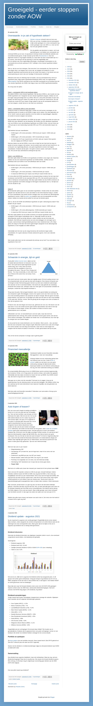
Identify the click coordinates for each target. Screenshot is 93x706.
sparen (68, 192)
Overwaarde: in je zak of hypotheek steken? (29, 35)
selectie (69, 190)
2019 (68, 127)
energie (69, 160)
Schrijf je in (75, 48)
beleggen (69, 144)
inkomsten (69, 170)
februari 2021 (72, 119)
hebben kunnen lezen (20, 261)
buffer (68, 148)
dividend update (16, 679)
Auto (13, 508)
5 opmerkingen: (36, 340)
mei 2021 (71, 112)
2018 (68, 129)
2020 (68, 124)
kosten (68, 176)
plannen (69, 182)
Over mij (48, 27)
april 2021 (71, 114)
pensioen (69, 180)
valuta (68, 198)
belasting (69, 142)
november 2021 (73, 82)
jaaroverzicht (70, 172)
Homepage (9, 27)
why (68, 202)
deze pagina (14, 640)
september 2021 (73, 87)
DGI (68, 152)
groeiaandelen (70, 164)
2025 (68, 69)
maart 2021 (72, 117)
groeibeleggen (70, 166)
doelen (68, 158)
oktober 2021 (72, 85)
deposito (69, 150)
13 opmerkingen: (37, 248)
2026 (68, 66)
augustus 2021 (73, 105)
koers (68, 174)
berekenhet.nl (44, 56)
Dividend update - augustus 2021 (24, 516)
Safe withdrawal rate (72, 188)
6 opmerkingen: (36, 676)
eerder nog (28, 196)
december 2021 (73, 80)
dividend (69, 154)
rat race (69, 184)
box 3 (68, 146)
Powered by (75, 54)
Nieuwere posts (12, 684)
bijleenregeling (12, 81)
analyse (69, 138)
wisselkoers (70, 204)
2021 (68, 78)
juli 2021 (71, 108)
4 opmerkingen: (36, 398)
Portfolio (33, 27)
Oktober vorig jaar (35, 39)
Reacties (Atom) (20, 686)
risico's (68, 186)
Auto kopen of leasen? (19, 406)
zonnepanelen (70, 206)
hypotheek (69, 168)
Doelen (41, 27)
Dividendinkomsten (22, 27)
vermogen (69, 200)
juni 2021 (71, 110)
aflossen (69, 136)
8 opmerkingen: (36, 506)
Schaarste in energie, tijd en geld (24, 257)
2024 (68, 71)
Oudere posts (55, 684)
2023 (68, 73)
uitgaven (69, 196)
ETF (68, 162)
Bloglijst (56, 27)
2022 (68, 76)
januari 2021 (72, 121)
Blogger (52, 697)
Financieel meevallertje (19, 349)
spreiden (69, 194)
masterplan (70, 178)
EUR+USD (39, 547)
